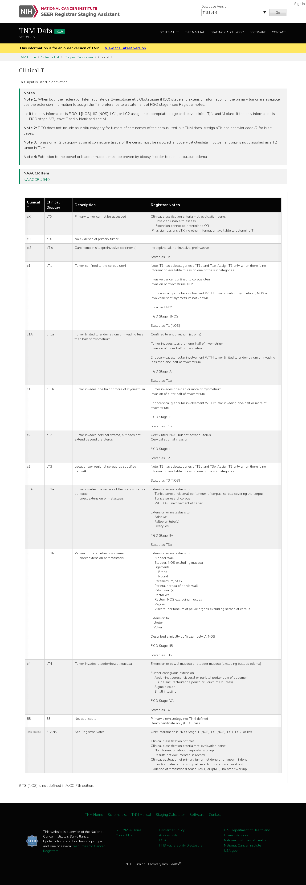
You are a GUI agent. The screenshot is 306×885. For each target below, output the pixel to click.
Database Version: (215, 6)
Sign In (299, 3)
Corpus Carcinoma (79, 57)
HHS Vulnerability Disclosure (181, 845)
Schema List (169, 32)
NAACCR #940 (37, 179)
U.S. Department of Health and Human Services (247, 833)
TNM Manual (195, 32)
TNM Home (27, 57)
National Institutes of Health (245, 840)
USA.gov (230, 850)
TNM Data (42, 31)
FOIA (163, 840)
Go (278, 12)
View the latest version (125, 48)
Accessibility (168, 835)
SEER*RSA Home (129, 830)
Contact (279, 32)
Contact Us (124, 835)
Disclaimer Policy (171, 830)
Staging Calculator (227, 32)
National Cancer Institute (242, 845)
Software (257, 32)
